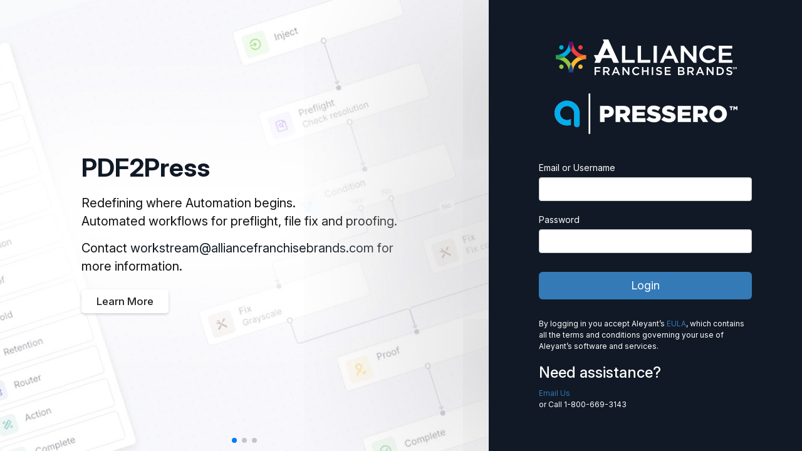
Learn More (125, 301)
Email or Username (577, 167)
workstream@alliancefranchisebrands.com (252, 248)
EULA (676, 323)
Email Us (554, 393)
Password (559, 219)
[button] (234, 440)
